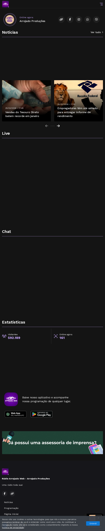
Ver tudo (97, 32)
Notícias (8, 502)
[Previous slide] (46, 126)
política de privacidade (13, 527)
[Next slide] (58, 126)
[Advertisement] (52, 59)
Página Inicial (11, 514)
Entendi (93, 523)
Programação (11, 508)
